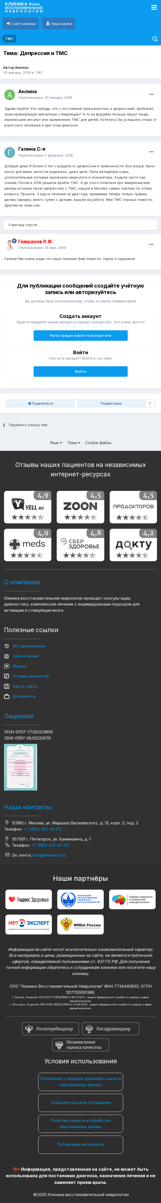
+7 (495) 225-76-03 (42, 829)
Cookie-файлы (98, 442)
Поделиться (40, 403)
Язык (56, 442)
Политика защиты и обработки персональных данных (80, 1123)
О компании (22, 582)
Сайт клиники (24, 23)
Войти (80, 371)
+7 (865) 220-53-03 (50, 845)
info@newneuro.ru (49, 855)
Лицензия (19, 716)
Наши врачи (61, 23)
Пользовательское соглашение (80, 1102)
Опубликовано (45, 97)
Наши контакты (27, 807)
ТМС (39, 72)
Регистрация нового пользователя (80, 335)
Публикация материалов (80, 1144)
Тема (73, 442)
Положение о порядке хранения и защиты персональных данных (80, 1081)
